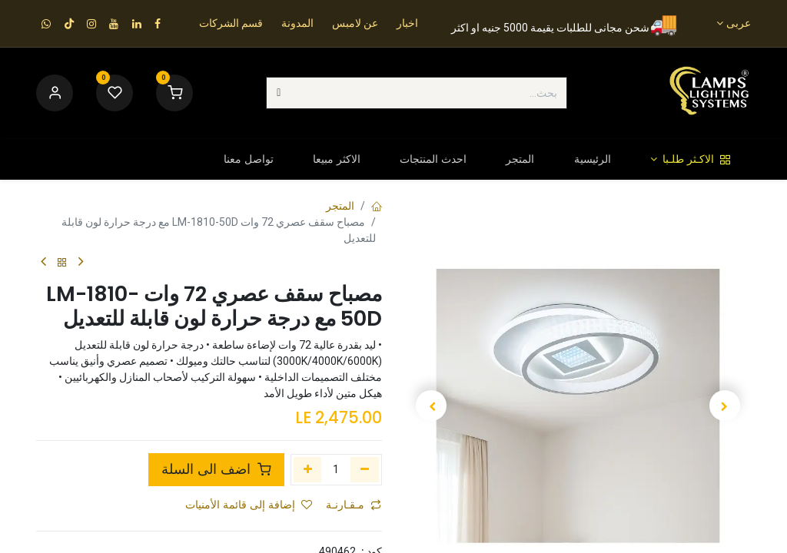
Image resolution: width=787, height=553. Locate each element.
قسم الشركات (231, 23)
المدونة (297, 23)
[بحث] (279, 93)
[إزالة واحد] (364, 469)
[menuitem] (690, 159)
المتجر (340, 206)
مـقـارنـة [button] (353, 504)
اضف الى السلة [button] (216, 469)
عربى (738, 23)
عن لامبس (355, 23)
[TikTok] (69, 23)
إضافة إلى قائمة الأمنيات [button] (248, 504)
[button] (725, 405)
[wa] (46, 23)
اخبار (407, 23)
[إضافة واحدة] (308, 469)
